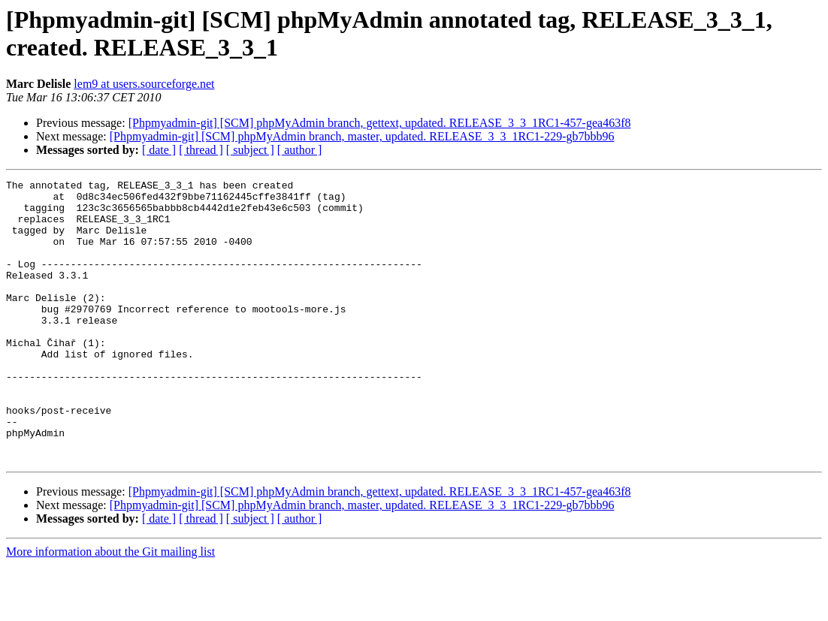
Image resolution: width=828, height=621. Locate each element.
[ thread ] (201, 149)
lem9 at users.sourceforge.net (144, 83)
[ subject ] (250, 149)
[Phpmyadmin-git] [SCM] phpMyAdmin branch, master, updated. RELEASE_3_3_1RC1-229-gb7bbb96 (362, 136)
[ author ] (299, 149)
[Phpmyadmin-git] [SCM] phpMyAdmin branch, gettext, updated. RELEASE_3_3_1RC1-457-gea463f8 (379, 122)
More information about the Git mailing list (110, 607)
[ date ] (159, 149)
